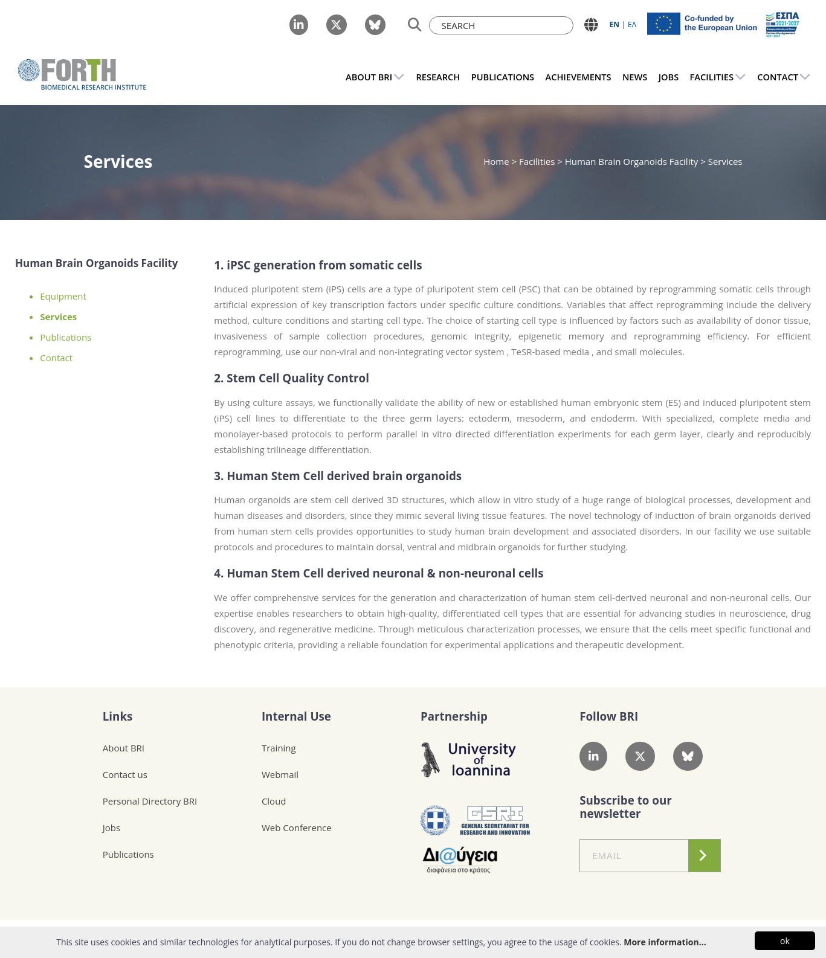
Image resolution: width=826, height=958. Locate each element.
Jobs (111, 827)
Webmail (280, 774)
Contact (56, 358)
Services (58, 316)
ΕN (614, 24)
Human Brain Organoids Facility (632, 161)
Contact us (125, 774)
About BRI (123, 748)
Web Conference (297, 827)
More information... (665, 942)
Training (279, 748)
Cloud (274, 801)
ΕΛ (632, 24)
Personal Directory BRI (150, 801)
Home (497, 161)
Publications (65, 337)
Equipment (63, 296)
